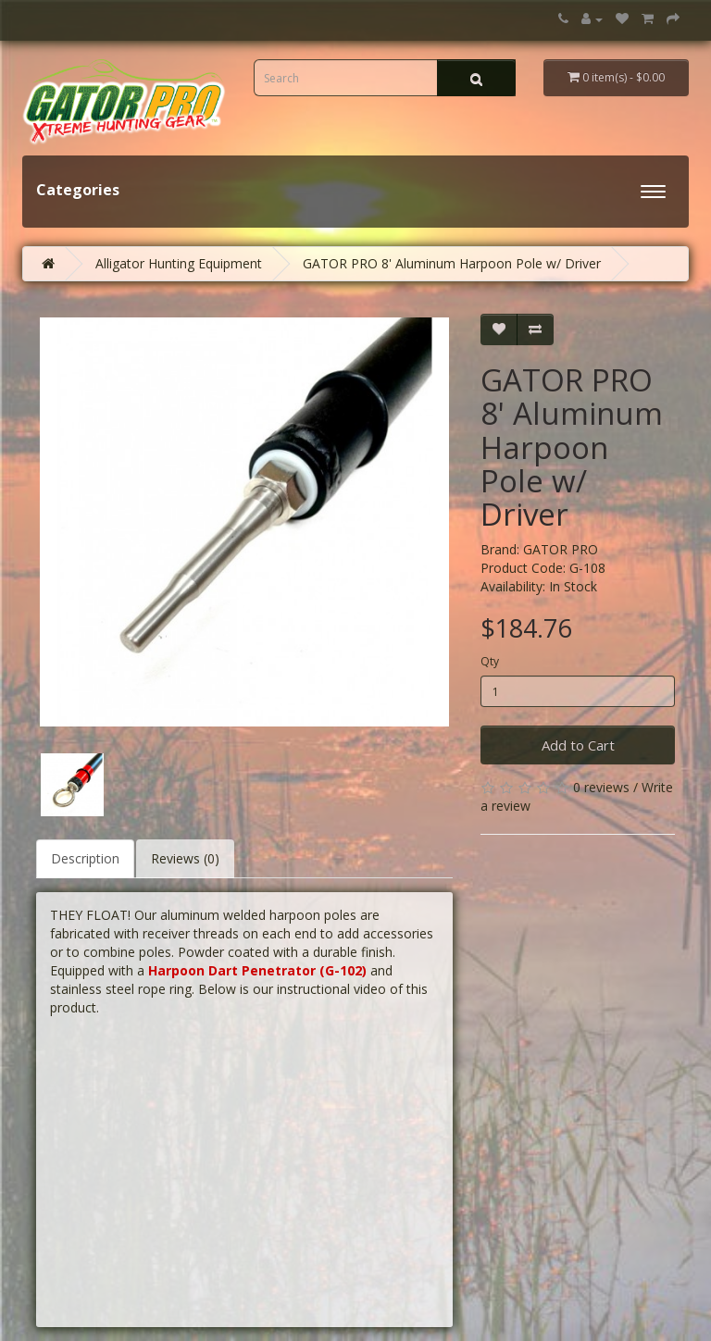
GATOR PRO (560, 549)
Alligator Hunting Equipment (178, 263)
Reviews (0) (185, 858)
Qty (489, 661)
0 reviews (601, 787)
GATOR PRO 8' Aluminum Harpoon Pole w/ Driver (452, 263)
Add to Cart (578, 745)
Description (85, 858)
